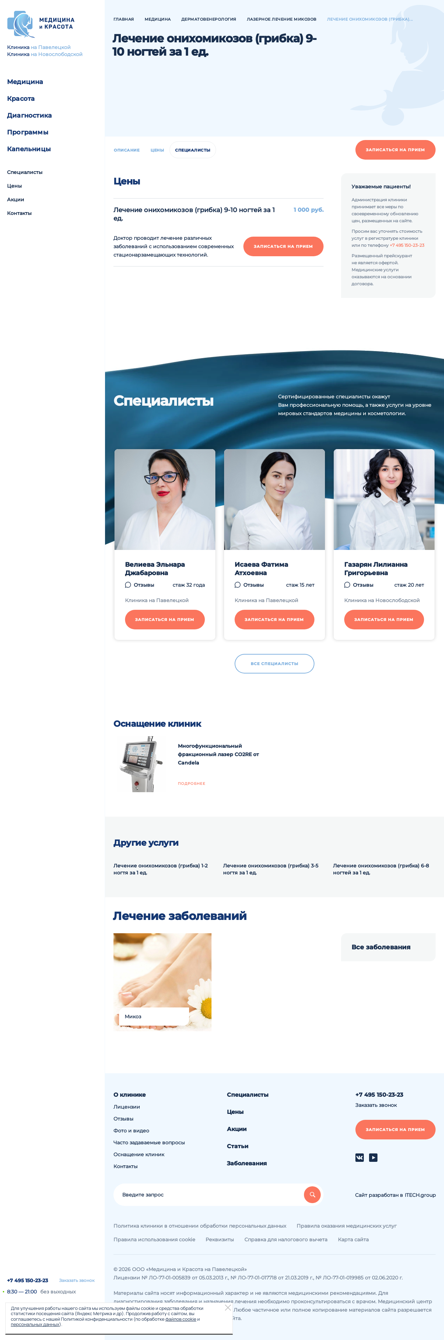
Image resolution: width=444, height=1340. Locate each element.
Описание (126, 150)
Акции (15, 199)
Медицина (25, 82)
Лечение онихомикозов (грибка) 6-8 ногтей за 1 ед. (381, 869)
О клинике (129, 1094)
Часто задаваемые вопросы (149, 1142)
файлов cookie (180, 1319)
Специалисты (24, 172)
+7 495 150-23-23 (27, 1280)
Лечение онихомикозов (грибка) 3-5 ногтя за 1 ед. (270, 869)
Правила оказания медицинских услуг (347, 1225)
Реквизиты (220, 1239)
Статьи (237, 1146)
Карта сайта (353, 1239)
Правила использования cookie (154, 1239)
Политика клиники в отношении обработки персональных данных (199, 1225)
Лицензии (126, 1107)
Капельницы (29, 149)
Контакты (19, 213)
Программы (27, 132)
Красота (21, 99)
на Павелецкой (51, 47)
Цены (14, 185)
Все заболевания (381, 947)
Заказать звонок (77, 1280)
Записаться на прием (395, 149)
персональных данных (35, 1324)
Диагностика (29, 115)
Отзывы (123, 1119)
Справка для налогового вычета (285, 1239)
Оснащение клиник (138, 1154)
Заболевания (247, 1163)
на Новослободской (57, 54)
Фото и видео (131, 1131)
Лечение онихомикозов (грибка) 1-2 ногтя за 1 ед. (160, 869)
